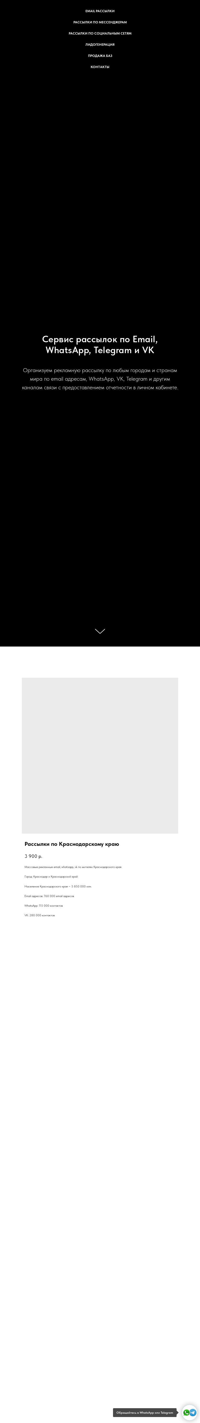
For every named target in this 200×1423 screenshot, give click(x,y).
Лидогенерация (100, 45)
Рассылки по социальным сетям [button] (100, 33)
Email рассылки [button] (100, 11)
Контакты (100, 67)
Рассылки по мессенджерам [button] (100, 22)
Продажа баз (100, 56)
